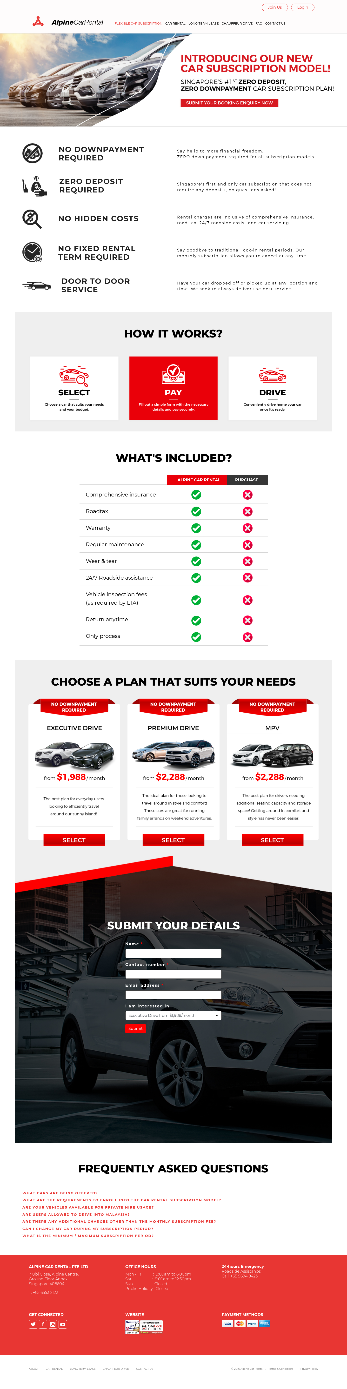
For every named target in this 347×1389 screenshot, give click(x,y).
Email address (144, 985)
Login (302, 7)
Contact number (147, 964)
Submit (135, 1028)
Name (134, 944)
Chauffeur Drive (116, 1368)
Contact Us (144, 1368)
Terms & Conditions (280, 1368)
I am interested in (147, 1006)
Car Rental (54, 1368)
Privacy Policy (309, 1368)
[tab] (173, 1193)
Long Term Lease (82, 1368)
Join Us (275, 7)
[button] (60, 1193)
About (34, 1368)
